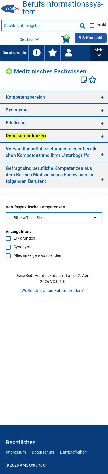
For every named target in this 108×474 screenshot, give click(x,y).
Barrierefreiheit (73, 452)
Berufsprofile (14, 52)
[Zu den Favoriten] (52, 53)
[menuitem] (14, 53)
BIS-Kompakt (91, 37)
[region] (54, 97)
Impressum (16, 452)
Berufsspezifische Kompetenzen (35, 207)
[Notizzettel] (84, 80)
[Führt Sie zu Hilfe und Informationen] (36, 53)
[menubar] (45, 53)
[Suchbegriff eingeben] (39, 25)
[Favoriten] (92, 80)
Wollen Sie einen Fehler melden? (52, 290)
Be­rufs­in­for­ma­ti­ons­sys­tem (62, 8)
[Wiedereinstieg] (68, 53)
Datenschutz (43, 452)
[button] (99, 53)
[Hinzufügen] (10, 70)
